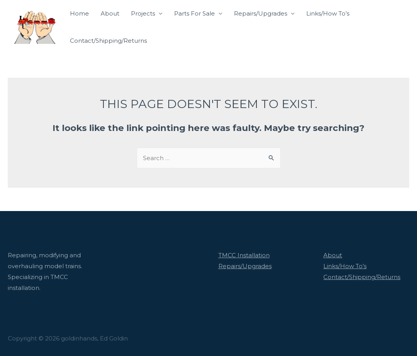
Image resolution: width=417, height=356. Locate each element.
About (110, 13)
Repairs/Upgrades (260, 13)
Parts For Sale (194, 13)
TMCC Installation (244, 255)
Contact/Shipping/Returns (108, 40)
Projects (143, 13)
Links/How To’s (327, 13)
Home (79, 13)
